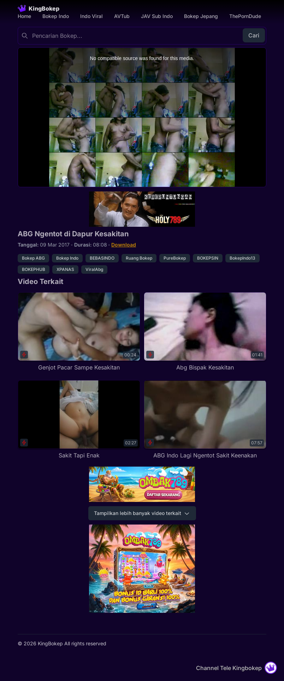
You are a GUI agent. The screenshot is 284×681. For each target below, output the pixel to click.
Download (123, 245)
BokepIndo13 (242, 258)
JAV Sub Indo (157, 16)
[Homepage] (38, 8)
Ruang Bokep (139, 258)
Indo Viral (91, 16)
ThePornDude (245, 16)
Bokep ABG (33, 258)
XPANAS (65, 269)
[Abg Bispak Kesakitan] (205, 332)
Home (24, 16)
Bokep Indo (55, 16)
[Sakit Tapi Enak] (79, 420)
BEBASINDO (102, 258)
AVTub (122, 16)
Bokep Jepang (201, 16)
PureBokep (175, 258)
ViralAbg (94, 269)
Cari (253, 35)
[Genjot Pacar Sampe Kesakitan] (79, 332)
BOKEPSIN (207, 258)
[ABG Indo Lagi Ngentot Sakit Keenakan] (205, 420)
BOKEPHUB (33, 269)
